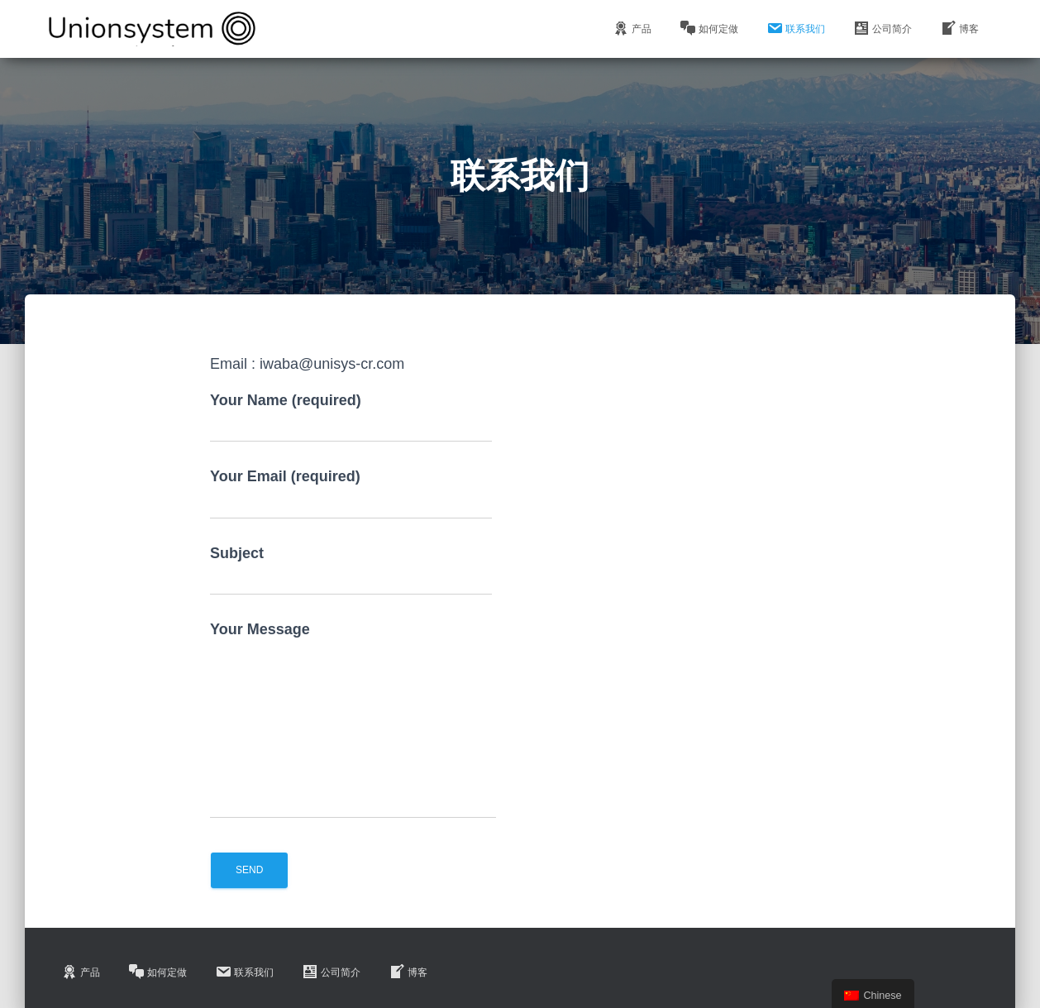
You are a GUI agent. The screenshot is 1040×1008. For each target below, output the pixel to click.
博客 (959, 28)
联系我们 (795, 28)
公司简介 (882, 28)
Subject (351, 570)
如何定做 (709, 28)
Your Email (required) (351, 493)
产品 (632, 28)
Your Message (353, 720)
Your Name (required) (351, 417)
